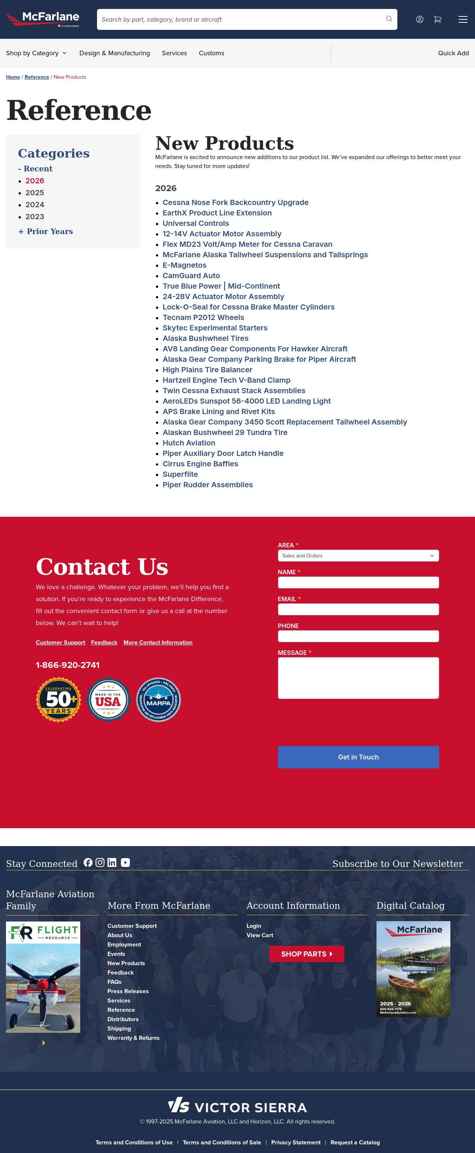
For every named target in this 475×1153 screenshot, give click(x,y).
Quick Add (453, 53)
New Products (126, 963)
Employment (124, 944)
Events (116, 954)
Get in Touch (358, 757)
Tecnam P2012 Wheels (203, 317)
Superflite (180, 474)
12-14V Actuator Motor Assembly (222, 233)
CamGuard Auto (191, 275)
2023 (34, 216)
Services (174, 53)
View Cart (260, 935)
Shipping (119, 1028)
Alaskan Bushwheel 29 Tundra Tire (225, 432)
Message (295, 652)
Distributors (123, 1019)
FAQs (114, 982)
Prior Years (48, 231)
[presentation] (334, 719)
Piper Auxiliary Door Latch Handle (223, 453)
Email (289, 599)
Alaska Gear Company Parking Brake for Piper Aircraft (259, 359)
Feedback (104, 642)
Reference (37, 77)
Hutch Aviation (189, 442)
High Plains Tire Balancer (208, 369)
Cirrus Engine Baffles (200, 463)
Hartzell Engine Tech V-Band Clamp (227, 380)
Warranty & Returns (133, 1038)
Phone (288, 626)
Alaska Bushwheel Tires (206, 338)
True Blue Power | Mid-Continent (221, 286)
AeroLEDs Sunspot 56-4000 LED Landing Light (247, 401)
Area (288, 545)
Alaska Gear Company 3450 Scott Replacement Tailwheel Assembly (285, 421)
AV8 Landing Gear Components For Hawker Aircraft (255, 348)
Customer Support (60, 642)
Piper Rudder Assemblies (208, 484)
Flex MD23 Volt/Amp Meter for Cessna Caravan (247, 244)
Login (254, 926)
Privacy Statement (296, 1142)
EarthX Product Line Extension (217, 212)
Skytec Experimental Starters (215, 327)
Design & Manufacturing (114, 53)
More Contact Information (158, 642)
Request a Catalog (355, 1142)
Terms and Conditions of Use (134, 1142)
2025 (34, 192)
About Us (119, 935)
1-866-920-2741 (68, 664)
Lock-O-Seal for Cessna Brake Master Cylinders (249, 306)
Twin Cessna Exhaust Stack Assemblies (234, 390)
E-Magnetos (185, 265)
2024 (34, 204)
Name (289, 572)
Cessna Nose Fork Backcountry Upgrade (236, 202)
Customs (211, 53)
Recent (37, 168)
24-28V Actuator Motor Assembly (223, 296)
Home (13, 77)
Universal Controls (196, 223)
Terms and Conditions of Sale (222, 1142)
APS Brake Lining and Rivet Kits (219, 411)
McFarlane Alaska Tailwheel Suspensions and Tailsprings (265, 254)
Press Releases (128, 991)
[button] (306, 954)
